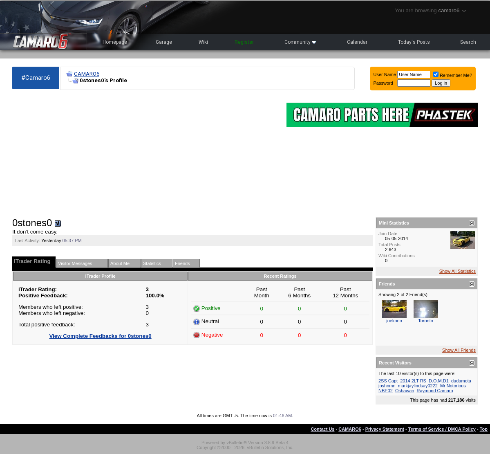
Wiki (203, 42)
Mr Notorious (453, 385)
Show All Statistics (457, 271)
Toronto (425, 320)
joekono (394, 320)
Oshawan (404, 390)
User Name (385, 74)
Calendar (357, 42)
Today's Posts (414, 42)
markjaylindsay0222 (418, 385)
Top (484, 429)
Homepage (115, 42)
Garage (164, 42)
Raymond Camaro (434, 390)
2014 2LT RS (413, 380)
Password (383, 83)
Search (468, 42)
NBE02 (385, 390)
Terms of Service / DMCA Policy (442, 429)
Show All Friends (459, 350)
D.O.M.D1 (439, 380)
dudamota (461, 380)
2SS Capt (388, 380)
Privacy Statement (384, 429)
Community (300, 42)
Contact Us (322, 429)
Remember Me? (452, 75)
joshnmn (387, 385)
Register (244, 42)
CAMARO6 (86, 74)
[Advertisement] (145, 154)
